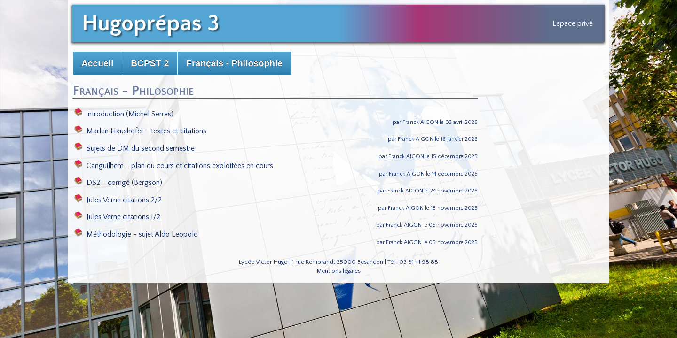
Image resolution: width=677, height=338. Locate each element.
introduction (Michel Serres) (123, 114)
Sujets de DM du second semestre (134, 148)
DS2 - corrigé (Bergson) (118, 182)
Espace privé (572, 23)
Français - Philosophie (234, 63)
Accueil (97, 63)
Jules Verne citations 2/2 (118, 200)
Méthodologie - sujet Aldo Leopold (136, 234)
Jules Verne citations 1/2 (117, 217)
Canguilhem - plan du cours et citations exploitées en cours (173, 165)
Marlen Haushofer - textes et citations (140, 131)
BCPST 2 (150, 63)
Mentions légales (339, 271)
